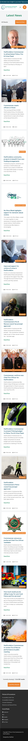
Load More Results (14, 684)
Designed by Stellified (8, 737)
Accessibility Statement (8, 700)
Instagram (5, 719)
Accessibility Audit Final (8, 697)
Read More (7, 70)
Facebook (5, 712)
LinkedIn (4, 717)
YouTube (5, 722)
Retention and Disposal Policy (9, 705)
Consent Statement (7, 702)
